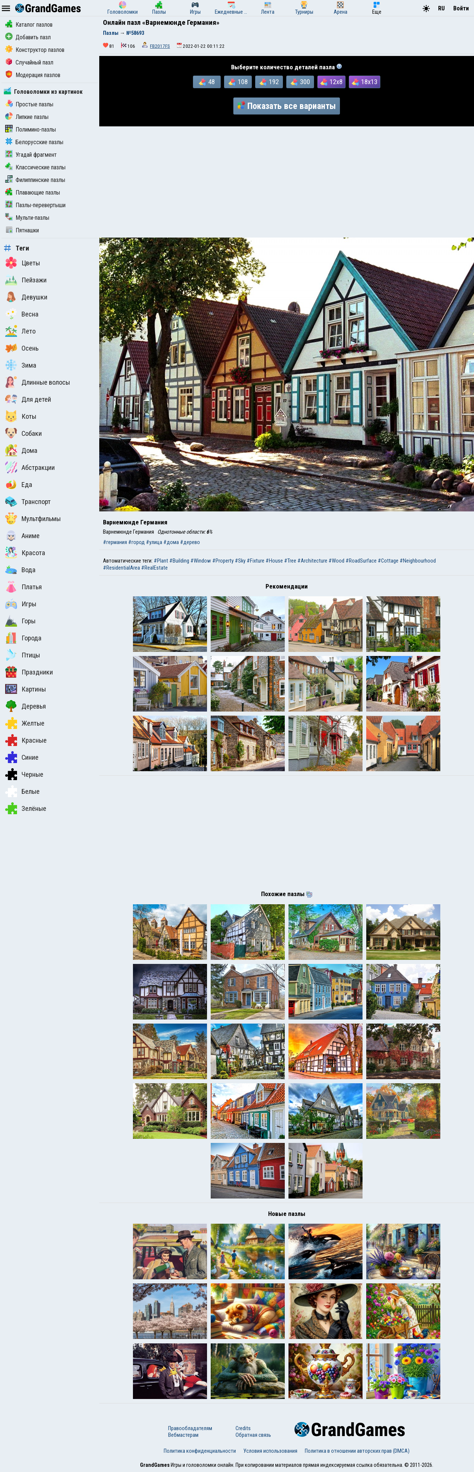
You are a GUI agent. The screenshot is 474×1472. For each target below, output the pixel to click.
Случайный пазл (29, 62)
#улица (154, 542)
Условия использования (270, 1451)
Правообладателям (190, 1428)
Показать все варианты (286, 106)
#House (274, 560)
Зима (20, 365)
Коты (20, 416)
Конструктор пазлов (34, 49)
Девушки (26, 297)
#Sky (240, 560)
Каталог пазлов (29, 24)
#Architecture (312, 560)
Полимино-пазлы (30, 129)
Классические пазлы (35, 167)
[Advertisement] (286, 182)
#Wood (336, 560)
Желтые (24, 723)
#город (136, 542)
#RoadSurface (361, 560)
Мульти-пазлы (27, 217)
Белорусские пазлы (34, 142)
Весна (22, 314)
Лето (20, 331)
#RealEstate (154, 567)
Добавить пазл (28, 37)
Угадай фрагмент (31, 154)
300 (300, 82)
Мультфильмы (33, 518)
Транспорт (28, 501)
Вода (20, 570)
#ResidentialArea (121, 567)
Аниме (22, 535)
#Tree (290, 560)
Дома (21, 450)
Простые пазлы (29, 104)
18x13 (364, 82)
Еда (18, 484)
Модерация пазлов (32, 75)
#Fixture (255, 560)
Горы (20, 621)
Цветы (22, 263)
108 (238, 82)
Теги (16, 248)
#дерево (190, 542)
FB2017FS (160, 46)
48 (207, 82)
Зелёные (25, 808)
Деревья (25, 706)
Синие (22, 757)
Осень (22, 348)
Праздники (29, 672)
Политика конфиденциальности (200, 1451)
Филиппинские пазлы (35, 179)
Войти (461, 8)
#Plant (161, 560)
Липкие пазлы (27, 116)
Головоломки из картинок (43, 91)
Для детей (28, 399)
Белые (22, 791)
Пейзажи (26, 280)
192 (269, 82)
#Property (223, 560)
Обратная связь (253, 1435)
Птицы (22, 655)
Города (23, 638)
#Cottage (388, 560)
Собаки (23, 433)
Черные (24, 774)
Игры (20, 604)
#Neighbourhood (418, 560)
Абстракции (30, 467)
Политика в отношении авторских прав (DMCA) (357, 1451)
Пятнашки (22, 230)
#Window (200, 560)
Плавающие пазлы (32, 192)
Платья (23, 587)
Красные (26, 740)
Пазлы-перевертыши (35, 205)
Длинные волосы (37, 382)
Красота (25, 552)
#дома (171, 542)
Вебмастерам (183, 1435)
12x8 (331, 82)
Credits (243, 1428)
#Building (179, 560)
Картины (25, 689)
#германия (115, 542)
